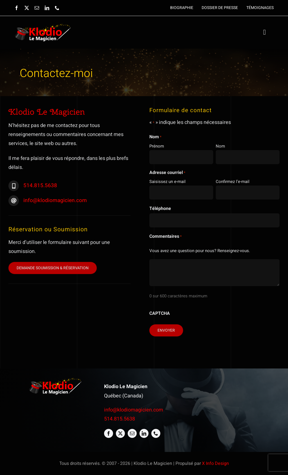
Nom (220, 146)
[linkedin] (47, 8)
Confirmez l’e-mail (232, 181)
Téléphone (160, 208)
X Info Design (215, 463)
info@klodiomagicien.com (55, 200)
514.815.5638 (40, 185)
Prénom (156, 146)
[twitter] (26, 8)
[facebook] (16, 8)
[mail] (37, 8)
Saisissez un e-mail (167, 181)
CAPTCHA (159, 313)
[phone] (57, 8)
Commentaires (165, 236)
